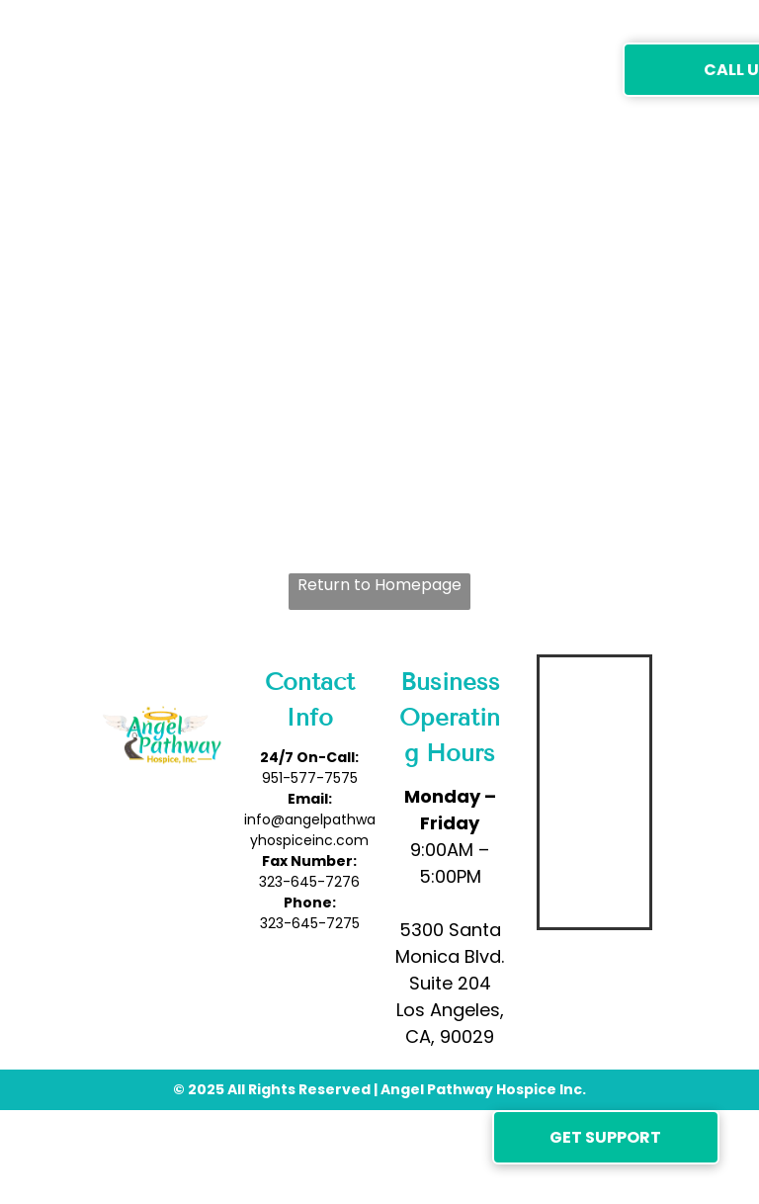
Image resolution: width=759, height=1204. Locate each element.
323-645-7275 (310, 923)
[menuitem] (245, 68)
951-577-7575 (310, 778)
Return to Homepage (379, 584)
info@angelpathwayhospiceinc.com (310, 830)
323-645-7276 (309, 882)
